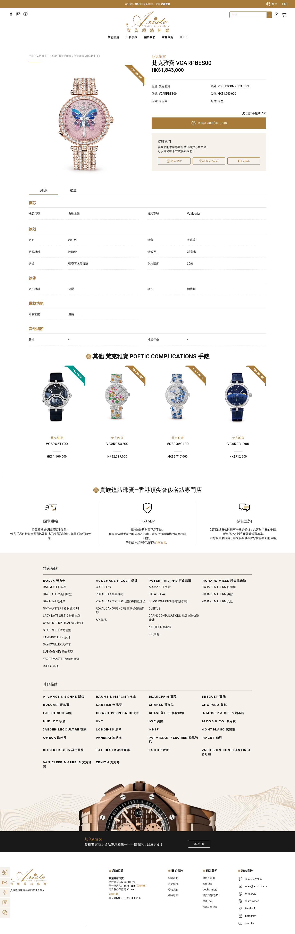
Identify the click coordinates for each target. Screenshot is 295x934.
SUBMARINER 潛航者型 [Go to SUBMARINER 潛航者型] (58, 651)
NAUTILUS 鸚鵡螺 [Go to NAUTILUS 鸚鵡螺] (160, 627)
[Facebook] (11, 14)
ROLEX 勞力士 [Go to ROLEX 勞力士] (54, 581)
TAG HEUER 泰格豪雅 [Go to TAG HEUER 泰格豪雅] (113, 750)
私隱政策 (207, 883)
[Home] (147, 22)
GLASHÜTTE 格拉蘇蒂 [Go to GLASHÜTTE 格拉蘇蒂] (166, 713)
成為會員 (165, 4)
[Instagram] (18, 14)
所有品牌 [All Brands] (113, 37)
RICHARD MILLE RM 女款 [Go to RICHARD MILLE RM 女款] (217, 601)
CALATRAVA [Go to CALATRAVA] (157, 594)
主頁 (31, 56)
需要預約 (141, 885)
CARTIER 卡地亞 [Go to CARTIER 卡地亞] (109, 705)
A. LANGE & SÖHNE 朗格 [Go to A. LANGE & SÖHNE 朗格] (63, 696)
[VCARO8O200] (117, 397)
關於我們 (173, 878)
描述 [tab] (73, 190)
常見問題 (173, 883)
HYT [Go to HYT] (99, 721)
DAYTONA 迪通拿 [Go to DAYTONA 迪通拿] (54, 601)
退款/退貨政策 (210, 895)
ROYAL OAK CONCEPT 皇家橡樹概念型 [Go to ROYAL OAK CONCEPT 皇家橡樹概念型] (120, 601)
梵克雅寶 (57, 438)
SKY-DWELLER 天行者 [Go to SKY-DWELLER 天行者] (57, 644)
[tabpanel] (147, 272)
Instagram (250, 915)
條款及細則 (209, 878)
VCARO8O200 (117, 444)
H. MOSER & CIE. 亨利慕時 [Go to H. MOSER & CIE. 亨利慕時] (223, 713)
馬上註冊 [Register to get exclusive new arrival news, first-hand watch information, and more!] (199, 843)
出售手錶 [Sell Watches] (131, 37)
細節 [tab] (43, 190)
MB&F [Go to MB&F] (154, 729)
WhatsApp (250, 893)
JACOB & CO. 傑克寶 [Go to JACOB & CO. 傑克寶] (219, 721)
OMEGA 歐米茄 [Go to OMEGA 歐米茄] (55, 738)
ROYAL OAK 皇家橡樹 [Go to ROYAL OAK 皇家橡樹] (109, 594)
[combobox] (248, 15)
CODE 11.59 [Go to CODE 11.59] (103, 587)
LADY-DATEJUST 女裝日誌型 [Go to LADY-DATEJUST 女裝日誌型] (62, 615)
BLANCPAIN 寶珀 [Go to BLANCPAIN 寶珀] (163, 696)
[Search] (269, 15)
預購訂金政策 (210, 906)
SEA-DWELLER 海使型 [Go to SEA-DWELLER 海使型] (57, 630)
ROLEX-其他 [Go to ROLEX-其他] (51, 666)
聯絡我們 (173, 889)
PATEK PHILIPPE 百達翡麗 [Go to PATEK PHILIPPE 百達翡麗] (170, 581)
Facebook (250, 908)
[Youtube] (25, 14)
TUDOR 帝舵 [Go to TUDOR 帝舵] (159, 750)
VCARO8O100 (178, 444)
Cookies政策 (210, 889)
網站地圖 (173, 895)
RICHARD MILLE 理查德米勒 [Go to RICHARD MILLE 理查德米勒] (224, 581)
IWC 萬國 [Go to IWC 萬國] (156, 721)
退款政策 (160, 542)
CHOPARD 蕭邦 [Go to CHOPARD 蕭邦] (214, 705)
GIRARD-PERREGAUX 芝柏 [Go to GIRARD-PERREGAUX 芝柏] (118, 713)
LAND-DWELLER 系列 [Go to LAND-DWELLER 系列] (56, 637)
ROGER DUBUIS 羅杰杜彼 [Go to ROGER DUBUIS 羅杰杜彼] (63, 750)
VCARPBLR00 (238, 444)
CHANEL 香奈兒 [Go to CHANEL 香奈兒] (161, 705)
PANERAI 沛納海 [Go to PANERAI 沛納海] (109, 738)
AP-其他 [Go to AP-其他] (101, 619)
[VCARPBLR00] (238, 397)
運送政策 (207, 901)
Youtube (249, 923)
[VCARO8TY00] (57, 397)
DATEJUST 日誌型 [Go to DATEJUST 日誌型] (55, 587)
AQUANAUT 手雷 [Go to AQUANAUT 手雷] (160, 587)
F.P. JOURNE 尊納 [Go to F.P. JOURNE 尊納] (58, 713)
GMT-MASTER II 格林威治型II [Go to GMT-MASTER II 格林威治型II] (61, 608)
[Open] (209, 161)
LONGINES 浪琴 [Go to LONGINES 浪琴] (108, 729)
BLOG (183, 37)
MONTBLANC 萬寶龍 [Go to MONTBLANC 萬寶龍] (218, 729)
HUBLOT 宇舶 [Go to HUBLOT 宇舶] (54, 721)
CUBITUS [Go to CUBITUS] (154, 608)
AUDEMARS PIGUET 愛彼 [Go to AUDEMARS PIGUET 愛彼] (117, 581)
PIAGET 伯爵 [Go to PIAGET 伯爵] (212, 738)
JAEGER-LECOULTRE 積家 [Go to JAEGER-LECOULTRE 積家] (65, 729)
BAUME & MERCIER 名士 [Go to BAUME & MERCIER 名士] (116, 696)
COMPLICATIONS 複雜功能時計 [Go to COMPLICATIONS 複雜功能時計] (169, 601)
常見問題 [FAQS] (167, 37)
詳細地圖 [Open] (114, 893)
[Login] (276, 14)
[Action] (5, 913)
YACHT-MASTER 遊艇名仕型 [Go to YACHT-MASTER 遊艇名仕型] (61, 658)
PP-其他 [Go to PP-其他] (154, 634)
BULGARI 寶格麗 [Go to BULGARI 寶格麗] (56, 705)
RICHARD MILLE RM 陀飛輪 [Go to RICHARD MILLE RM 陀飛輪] (219, 587)
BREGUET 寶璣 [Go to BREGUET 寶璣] (214, 696)
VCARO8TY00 (57, 444)
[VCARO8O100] (178, 397)
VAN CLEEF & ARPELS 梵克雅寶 (54, 56)
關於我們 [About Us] (149, 37)
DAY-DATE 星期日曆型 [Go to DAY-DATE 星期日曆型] (57, 594)
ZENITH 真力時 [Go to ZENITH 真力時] (108, 762)
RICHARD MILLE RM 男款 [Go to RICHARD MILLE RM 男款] (217, 594)
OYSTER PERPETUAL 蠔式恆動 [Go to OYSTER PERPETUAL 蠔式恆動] (63, 623)
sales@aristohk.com (256, 886)
